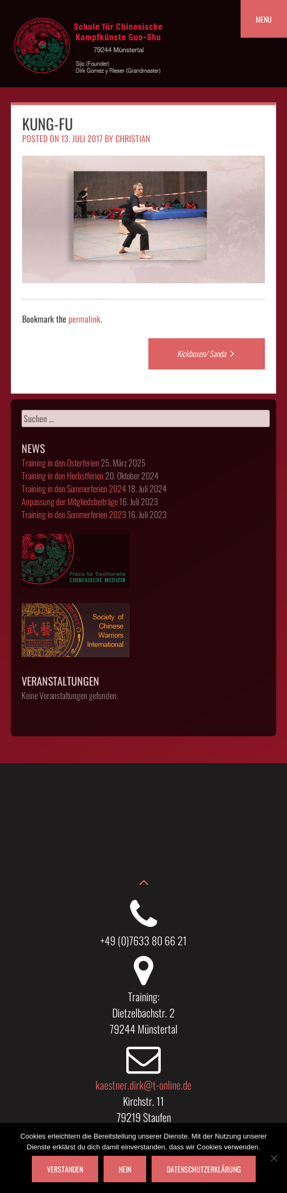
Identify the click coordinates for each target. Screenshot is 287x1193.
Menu (264, 19)
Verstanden (65, 1169)
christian (132, 138)
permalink (84, 318)
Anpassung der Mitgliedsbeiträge (70, 501)
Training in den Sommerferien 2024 (74, 488)
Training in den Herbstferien (63, 475)
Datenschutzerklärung (204, 1169)
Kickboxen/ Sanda (207, 353)
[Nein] (273, 1158)
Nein (125, 1169)
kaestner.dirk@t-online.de (143, 1085)
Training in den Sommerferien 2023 (74, 514)
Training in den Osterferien (60, 462)
